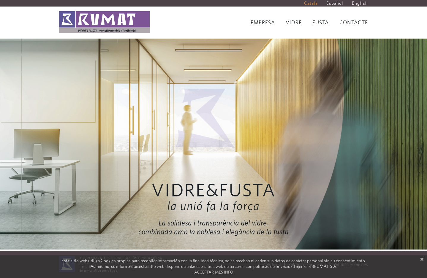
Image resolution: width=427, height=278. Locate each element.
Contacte (353, 22)
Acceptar (204, 272)
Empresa (263, 22)
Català (311, 3)
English (360, 3)
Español (334, 3)
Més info (224, 272)
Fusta (320, 22)
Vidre (294, 22)
